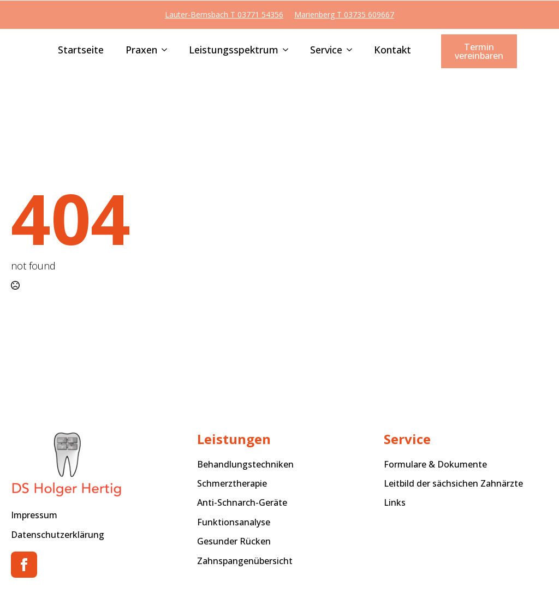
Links (395, 502)
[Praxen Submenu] (162, 51)
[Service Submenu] (347, 51)
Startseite (81, 50)
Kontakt (392, 50)
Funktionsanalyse (233, 522)
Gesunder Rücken (234, 541)
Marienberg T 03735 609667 (344, 14)
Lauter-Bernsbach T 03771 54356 (224, 14)
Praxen (141, 50)
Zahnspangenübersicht (245, 561)
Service (326, 50)
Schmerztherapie (232, 483)
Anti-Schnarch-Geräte (242, 502)
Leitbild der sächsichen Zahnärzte (453, 483)
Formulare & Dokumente (435, 464)
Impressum (34, 515)
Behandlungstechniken (245, 464)
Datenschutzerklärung (57, 535)
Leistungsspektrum (233, 50)
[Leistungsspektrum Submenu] (283, 51)
